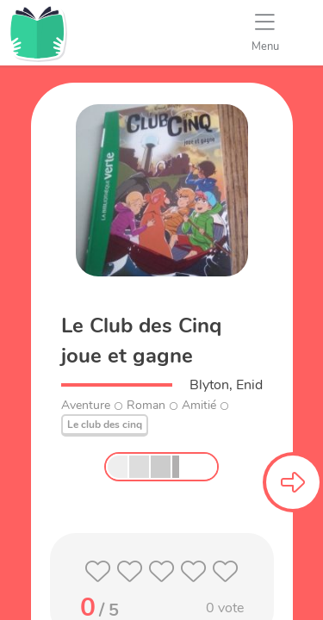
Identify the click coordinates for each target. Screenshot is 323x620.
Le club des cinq (104, 424)
